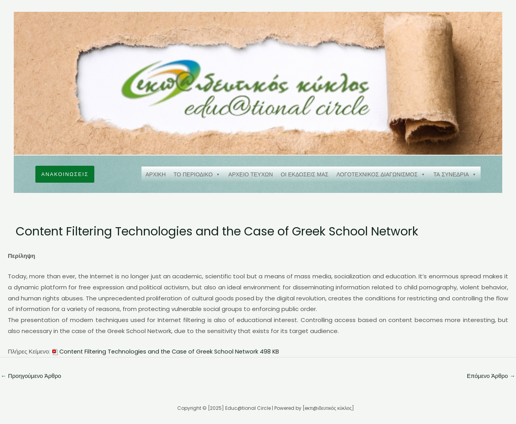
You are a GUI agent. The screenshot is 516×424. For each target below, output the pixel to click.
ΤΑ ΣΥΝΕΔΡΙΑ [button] (455, 174)
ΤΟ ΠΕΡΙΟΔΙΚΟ (197, 174)
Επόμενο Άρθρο (490, 376)
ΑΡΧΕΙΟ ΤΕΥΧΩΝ (250, 174)
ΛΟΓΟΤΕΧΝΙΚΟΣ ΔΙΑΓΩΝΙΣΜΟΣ (381, 174)
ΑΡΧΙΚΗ (155, 174)
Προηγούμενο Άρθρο (32, 376)
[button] (64, 174)
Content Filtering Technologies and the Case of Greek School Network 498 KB (172, 351)
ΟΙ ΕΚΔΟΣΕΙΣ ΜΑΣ (305, 174)
